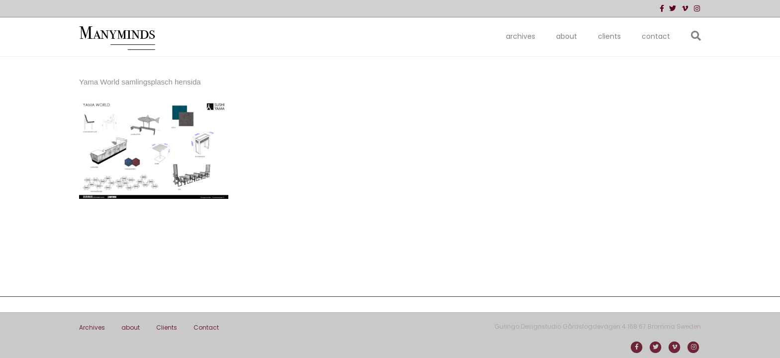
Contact (656, 36)
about (566, 36)
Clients (609, 36)
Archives (520, 36)
